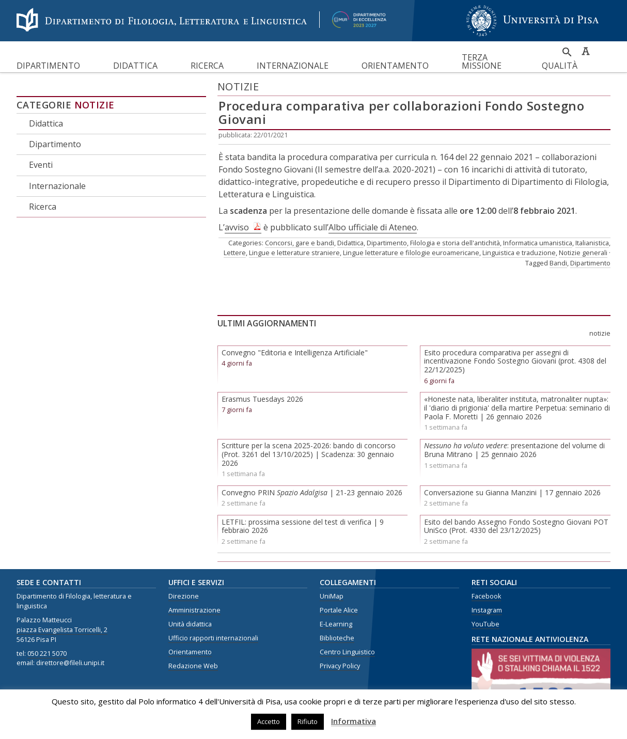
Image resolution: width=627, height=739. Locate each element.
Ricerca (207, 65)
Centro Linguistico (347, 652)
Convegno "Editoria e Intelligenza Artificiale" (295, 352)
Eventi (41, 164)
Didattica (135, 65)
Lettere (235, 252)
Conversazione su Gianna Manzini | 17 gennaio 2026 (512, 492)
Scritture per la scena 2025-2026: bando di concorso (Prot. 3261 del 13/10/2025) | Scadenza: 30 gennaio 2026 (309, 454)
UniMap (331, 596)
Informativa (353, 721)
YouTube (485, 624)
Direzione (183, 596)
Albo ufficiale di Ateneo (372, 227)
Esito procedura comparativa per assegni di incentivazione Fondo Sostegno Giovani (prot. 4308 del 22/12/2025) (515, 361)
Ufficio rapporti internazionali (213, 638)
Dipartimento (48, 65)
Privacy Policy (340, 666)
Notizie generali (583, 252)
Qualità (559, 65)
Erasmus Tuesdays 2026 (262, 399)
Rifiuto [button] (307, 721)
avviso (237, 227)
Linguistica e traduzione (519, 252)
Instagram (487, 610)
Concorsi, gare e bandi (299, 242)
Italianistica (592, 242)
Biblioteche (337, 638)
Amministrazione (194, 610)
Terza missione (481, 61)
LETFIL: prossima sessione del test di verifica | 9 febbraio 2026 (303, 526)
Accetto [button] (268, 721)
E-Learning (336, 624)
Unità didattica (190, 624)
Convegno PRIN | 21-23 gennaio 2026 (312, 492)
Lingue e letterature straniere (294, 252)
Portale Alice (339, 610)
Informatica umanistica (537, 242)
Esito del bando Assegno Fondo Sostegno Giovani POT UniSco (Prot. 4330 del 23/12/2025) (516, 526)
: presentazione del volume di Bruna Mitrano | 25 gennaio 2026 (514, 450)
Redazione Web (193, 666)
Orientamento (395, 65)
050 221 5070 (47, 653)
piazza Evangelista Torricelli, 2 (62, 629)
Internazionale (292, 65)
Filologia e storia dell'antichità (455, 242)
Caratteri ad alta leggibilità (585, 51)
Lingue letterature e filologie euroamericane (411, 252)
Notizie (94, 105)
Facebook (486, 596)
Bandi (558, 263)
